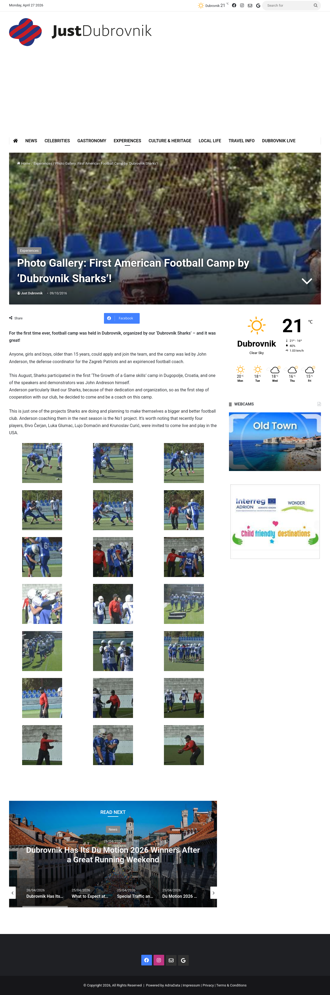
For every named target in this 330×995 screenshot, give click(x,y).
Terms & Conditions (231, 985)
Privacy (208, 985)
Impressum (191, 985)
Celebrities (57, 140)
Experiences (127, 140)
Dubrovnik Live (278, 140)
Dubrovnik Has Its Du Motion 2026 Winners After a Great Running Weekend (113, 854)
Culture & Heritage (169, 140)
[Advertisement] (165, 97)
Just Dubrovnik (32, 293)
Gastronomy (91, 140)
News (31, 140)
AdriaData (172, 985)
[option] (113, 854)
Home (23, 163)
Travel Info (241, 140)
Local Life (210, 140)
